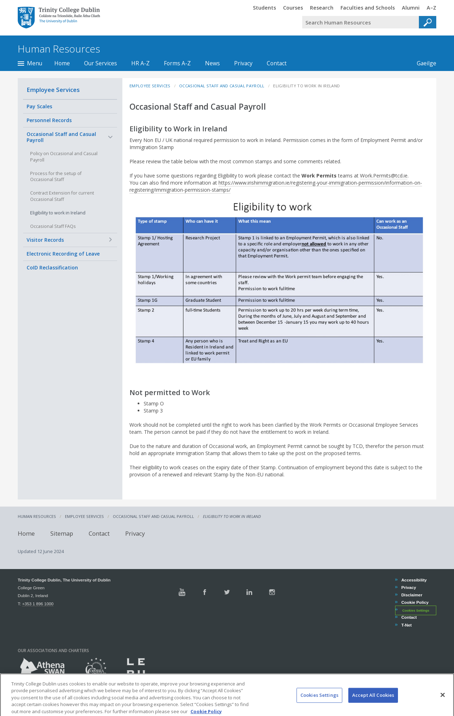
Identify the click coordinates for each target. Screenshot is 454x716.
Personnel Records (49, 120)
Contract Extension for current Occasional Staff (62, 196)
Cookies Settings (415, 610)
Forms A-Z (177, 63)
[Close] (442, 703)
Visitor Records (45, 239)
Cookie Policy (414, 602)
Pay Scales (39, 106)
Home (62, 63)
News (212, 63)
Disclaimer (411, 594)
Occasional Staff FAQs (53, 226)
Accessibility (414, 580)
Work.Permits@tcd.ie (384, 175)
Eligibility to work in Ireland (57, 213)
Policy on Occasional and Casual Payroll (64, 157)
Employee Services (53, 90)
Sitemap (61, 533)
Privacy (243, 63)
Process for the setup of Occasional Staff (56, 176)
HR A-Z (140, 63)
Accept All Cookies (373, 703)
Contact (277, 63)
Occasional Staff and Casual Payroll (61, 137)
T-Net (406, 625)
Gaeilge (423, 63)
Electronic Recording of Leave (63, 253)
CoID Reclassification (52, 267)
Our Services (100, 63)
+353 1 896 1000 (37, 603)
